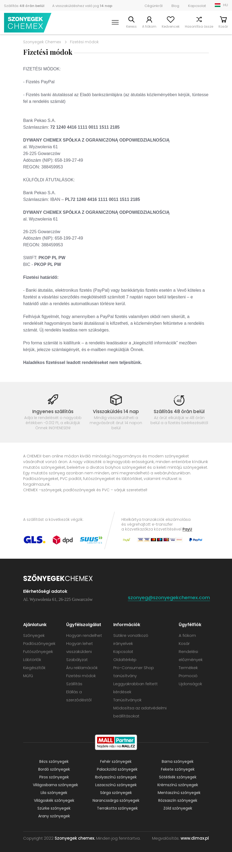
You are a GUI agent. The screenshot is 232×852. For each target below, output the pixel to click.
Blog (175, 5)
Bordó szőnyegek (54, 769)
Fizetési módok (81, 675)
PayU (187, 529)
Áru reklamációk (82, 667)
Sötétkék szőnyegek (177, 777)
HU (225, 5)
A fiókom (149, 26)
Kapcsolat (197, 5)
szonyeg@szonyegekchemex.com (169, 597)
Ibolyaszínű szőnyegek (116, 777)
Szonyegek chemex (27, 23)
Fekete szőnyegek (178, 769)
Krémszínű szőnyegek (177, 785)
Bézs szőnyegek (54, 761)
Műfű (28, 675)
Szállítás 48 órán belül (179, 411)
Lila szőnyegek (54, 792)
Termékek (188, 667)
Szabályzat (77, 659)
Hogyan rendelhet (84, 635)
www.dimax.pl (195, 838)
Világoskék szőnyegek (54, 800)
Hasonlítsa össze (199, 26)
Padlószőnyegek (39, 643)
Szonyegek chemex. (75, 838)
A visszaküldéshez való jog (82, 5)
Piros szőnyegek (54, 777)
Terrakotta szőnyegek (117, 808)
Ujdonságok (190, 684)
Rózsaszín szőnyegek (177, 800)
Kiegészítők (34, 667)
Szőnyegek (34, 635)
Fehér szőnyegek (116, 761)
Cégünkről (154, 5)
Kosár (223, 26)
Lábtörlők (32, 659)
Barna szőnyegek (178, 761)
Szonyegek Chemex (42, 42)
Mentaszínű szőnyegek (179, 792)
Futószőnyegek (38, 651)
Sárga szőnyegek (116, 792)
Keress (131, 26)
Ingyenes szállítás (52, 411)
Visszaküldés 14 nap (116, 411)
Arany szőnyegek (54, 816)
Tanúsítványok (127, 700)
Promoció (188, 675)
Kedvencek (171, 26)
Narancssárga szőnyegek (116, 800)
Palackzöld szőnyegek (117, 769)
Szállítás (24, 5)
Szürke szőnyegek (54, 808)
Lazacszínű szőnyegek (116, 785)
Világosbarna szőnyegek (55, 785)
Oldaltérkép (124, 659)
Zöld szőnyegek (177, 808)
